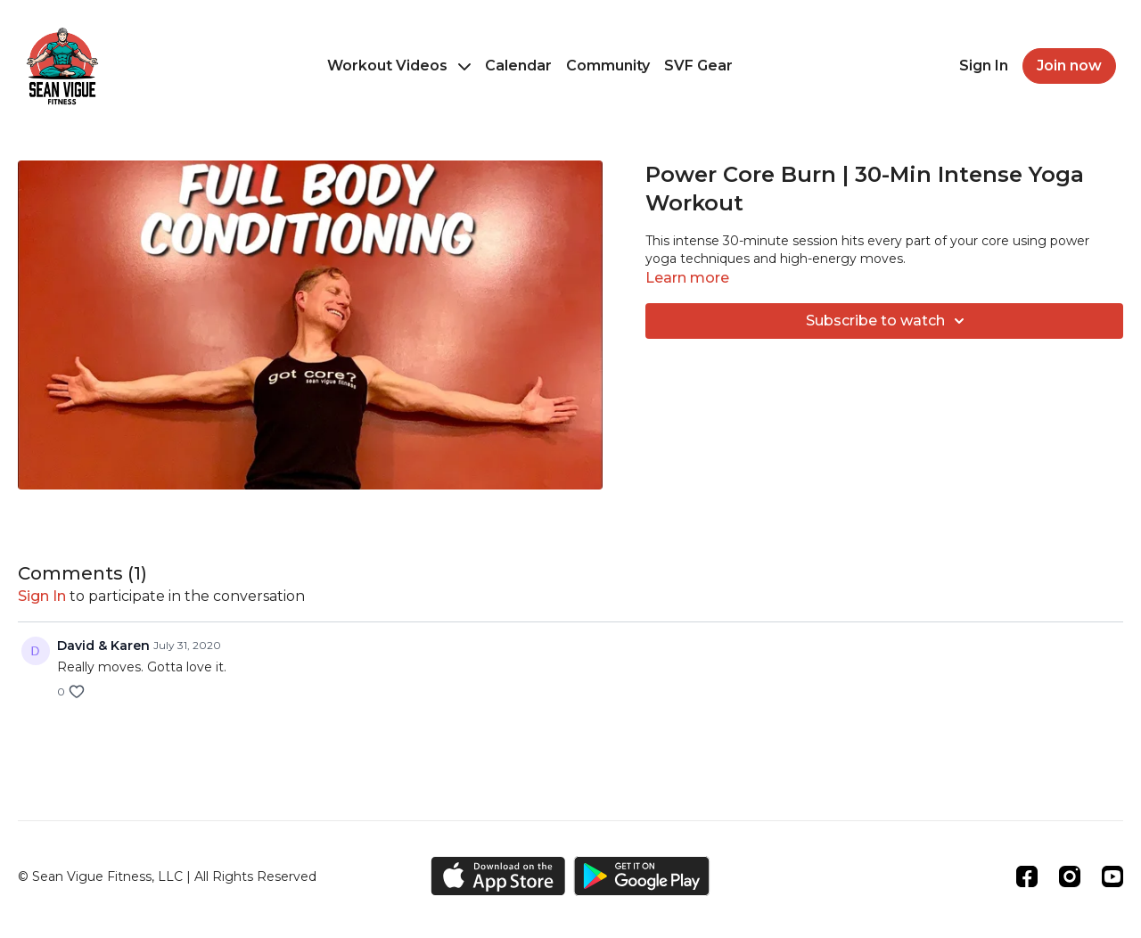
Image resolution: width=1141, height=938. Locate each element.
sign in (42, 596)
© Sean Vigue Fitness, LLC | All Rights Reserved (167, 876)
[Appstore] (498, 876)
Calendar (518, 65)
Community (608, 65)
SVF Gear (698, 65)
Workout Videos (399, 65)
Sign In (983, 65)
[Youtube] (1112, 876)
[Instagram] (1069, 876)
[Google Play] (641, 876)
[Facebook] (1027, 876)
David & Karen (103, 646)
